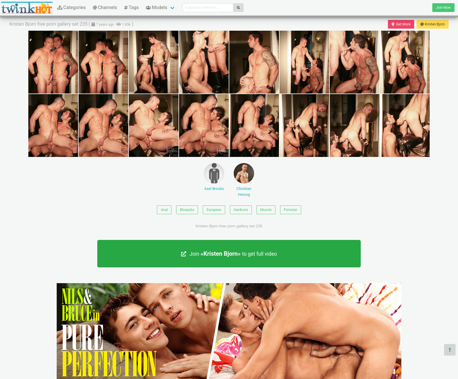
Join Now (443, 8)
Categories (71, 7)
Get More (401, 24)
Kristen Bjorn (432, 24)
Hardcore (241, 210)
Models (156, 7)
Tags (131, 7)
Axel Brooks (214, 177)
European (214, 210)
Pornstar (290, 210)
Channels (105, 7)
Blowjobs (187, 210)
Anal (164, 210)
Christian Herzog (244, 179)
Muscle (266, 210)
